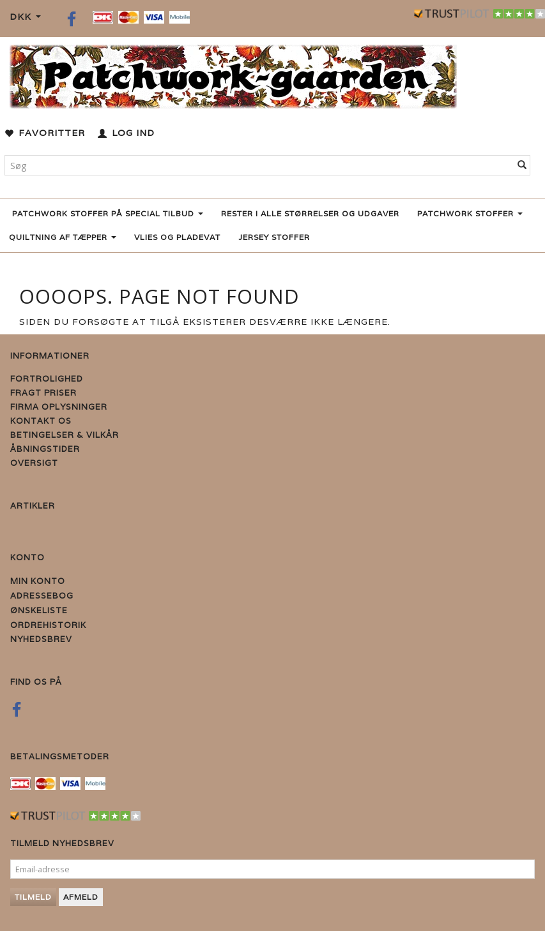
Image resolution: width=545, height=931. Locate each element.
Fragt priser (43, 392)
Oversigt (34, 463)
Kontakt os (41, 420)
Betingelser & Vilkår (64, 434)
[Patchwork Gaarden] (233, 74)
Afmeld (80, 897)
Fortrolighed (46, 378)
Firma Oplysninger (58, 406)
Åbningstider (45, 448)
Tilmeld (33, 897)
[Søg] (522, 165)
